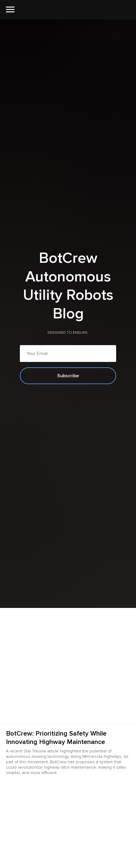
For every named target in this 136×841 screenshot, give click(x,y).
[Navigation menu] (10, 10)
